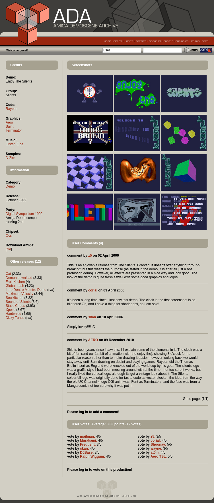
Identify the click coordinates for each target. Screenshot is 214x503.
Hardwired (13, 314)
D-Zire (10, 158)
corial (92, 290)
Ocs (9, 236)
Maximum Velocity (19, 294)
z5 (90, 255)
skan (92, 317)
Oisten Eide (14, 144)
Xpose (10, 310)
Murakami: (88, 440)
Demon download (19, 278)
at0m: (155, 452)
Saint (9, 126)
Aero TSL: (159, 456)
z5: (153, 436)
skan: (84, 448)
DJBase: (87, 452)
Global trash (15, 286)
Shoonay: (158, 444)
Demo (10, 186)
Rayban (11, 109)
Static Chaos (15, 306)
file (9, 249)
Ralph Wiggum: (92, 456)
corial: (156, 440)
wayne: (156, 448)
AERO (93, 340)
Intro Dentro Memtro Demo (26, 290)
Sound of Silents (18, 302)
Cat (8, 274)
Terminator (14, 130)
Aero (9, 122)
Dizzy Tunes (15, 318)
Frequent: (88, 444)
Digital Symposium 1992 (24, 214)
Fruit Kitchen (15, 282)
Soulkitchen (14, 298)
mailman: (87, 436)
